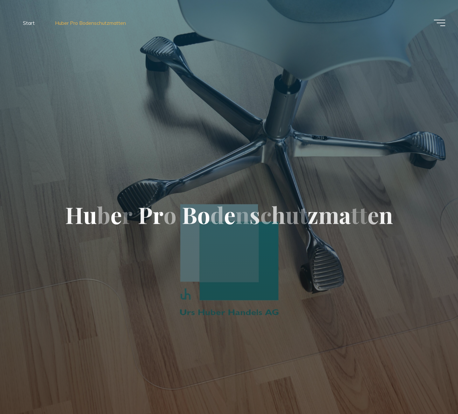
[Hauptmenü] (439, 23)
